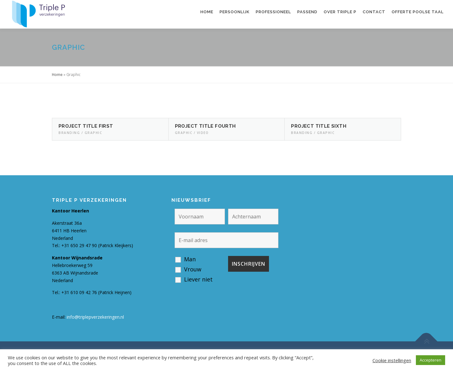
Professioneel (273, 11)
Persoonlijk (234, 11)
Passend (307, 11)
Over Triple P (340, 11)
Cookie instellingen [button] (391, 360)
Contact (374, 11)
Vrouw (192, 269)
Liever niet (198, 279)
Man (190, 259)
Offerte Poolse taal (418, 11)
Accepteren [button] (430, 360)
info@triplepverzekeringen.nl (95, 317)
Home (206, 11)
